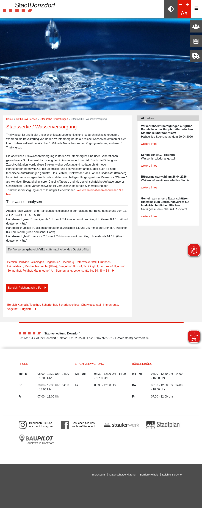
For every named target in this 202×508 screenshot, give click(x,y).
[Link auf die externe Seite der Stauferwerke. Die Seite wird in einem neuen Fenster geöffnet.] (121, 425)
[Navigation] (196, 8)
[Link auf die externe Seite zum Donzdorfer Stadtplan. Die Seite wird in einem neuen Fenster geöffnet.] (164, 425)
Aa (184, 13)
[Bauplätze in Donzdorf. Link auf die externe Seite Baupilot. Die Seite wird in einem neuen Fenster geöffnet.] (36, 439)
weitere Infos (149, 143)
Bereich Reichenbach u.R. (24, 287)
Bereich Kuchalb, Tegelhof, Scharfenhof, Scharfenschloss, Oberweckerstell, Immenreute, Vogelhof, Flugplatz (63, 306)
